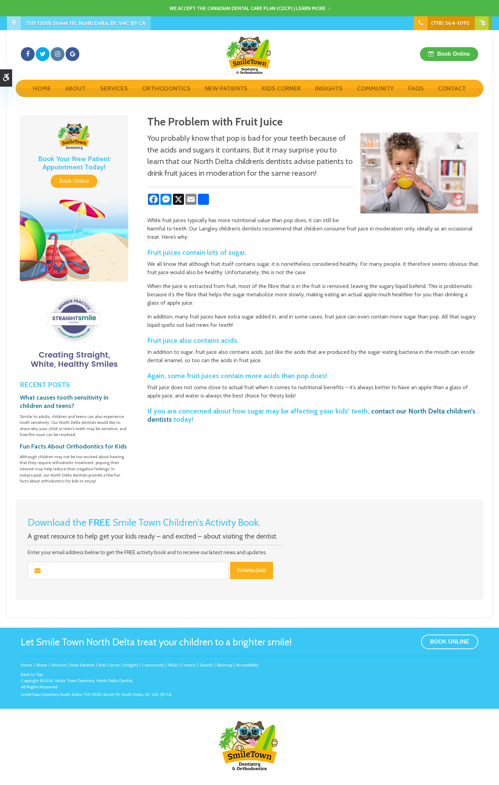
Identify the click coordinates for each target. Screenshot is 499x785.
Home (42, 96)
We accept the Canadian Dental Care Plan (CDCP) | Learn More (247, 8)
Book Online (453, 58)
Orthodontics (166, 96)
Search (206, 665)
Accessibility (247, 665)
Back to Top (32, 674)
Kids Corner (281, 96)
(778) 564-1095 (450, 23)
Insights (329, 96)
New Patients (226, 96)
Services (114, 96)
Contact (452, 96)
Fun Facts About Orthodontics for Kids (73, 446)
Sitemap (224, 665)
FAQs (416, 96)
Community (375, 96)
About (75, 96)
